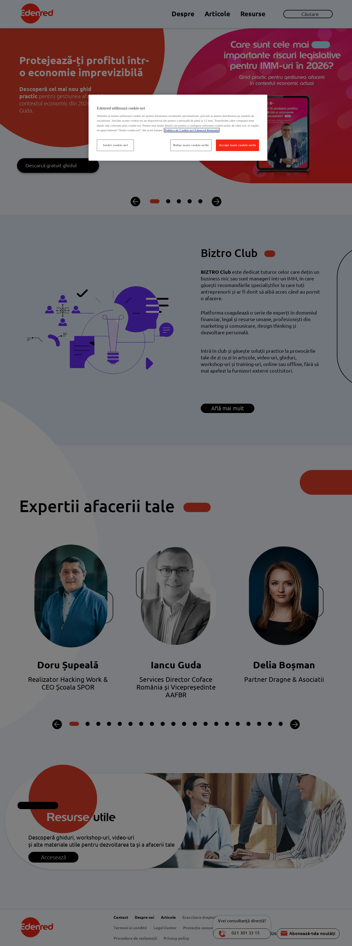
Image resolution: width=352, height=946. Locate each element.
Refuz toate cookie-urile (191, 145)
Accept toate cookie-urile (237, 145)
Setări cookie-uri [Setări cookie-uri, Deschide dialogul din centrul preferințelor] (115, 145)
